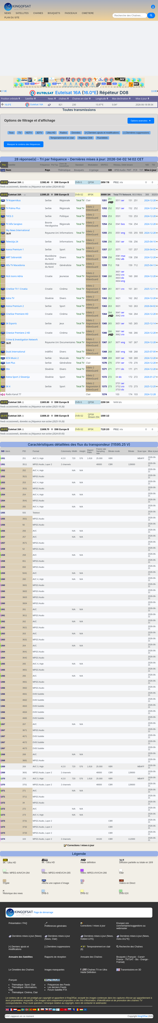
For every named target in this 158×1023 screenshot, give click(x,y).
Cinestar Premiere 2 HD (18, 332)
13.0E (154, 91)
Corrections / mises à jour (80, 845)
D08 (56, 182)
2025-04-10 (150, 241)
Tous (11, 132)
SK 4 (8, 386)
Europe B (64, 182)
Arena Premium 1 (15, 249)
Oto (8, 369)
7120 (103, 429)
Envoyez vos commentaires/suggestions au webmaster (130, 926)
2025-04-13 (150, 265)
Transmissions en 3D (128, 969)
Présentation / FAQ (18, 923)
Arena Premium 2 (15, 306)
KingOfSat (143, 1016)
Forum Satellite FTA (57, 990)
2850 (103, 182)
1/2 (107, 416)
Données (76, 132)
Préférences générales (56, 924)
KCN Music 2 (12, 358)
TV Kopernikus (13, 200)
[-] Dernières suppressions (136, 132)
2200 (103, 402)
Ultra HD (51, 132)
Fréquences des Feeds (59, 984)
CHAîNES (38, 13)
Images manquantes (54, 969)
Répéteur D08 (85, 138)
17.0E (4, 91)
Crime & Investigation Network (22, 339)
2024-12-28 (150, 200)
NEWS (7, 13)
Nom (8, 170)
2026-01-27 (150, 376)
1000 (103, 416)
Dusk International (15, 351)
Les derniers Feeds (57, 987)
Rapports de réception (55, 957)
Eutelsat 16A (68, 92)
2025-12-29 (150, 386)
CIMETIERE (88, 13)
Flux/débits (102, 138)
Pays (47, 170)
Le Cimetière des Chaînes (21, 969)
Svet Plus (10, 362)
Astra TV (10, 298)
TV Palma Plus (13, 208)
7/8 (107, 182)
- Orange (143, 959)
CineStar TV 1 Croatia (16, 288)
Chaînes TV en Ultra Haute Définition (93, 971)
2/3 (107, 429)
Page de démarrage (29, 912)
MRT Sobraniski (14, 257)
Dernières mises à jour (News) (25, 936)
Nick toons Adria (14, 276)
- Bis (135, 959)
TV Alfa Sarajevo (14, 224)
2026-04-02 (150, 249)
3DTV (39, 132)
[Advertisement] (79, 48)
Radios (63, 132)
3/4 (108, 194)
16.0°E (90, 92)
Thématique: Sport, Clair (23, 984)
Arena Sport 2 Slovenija (18, 376)
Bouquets (121, 957)
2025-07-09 (150, 351)
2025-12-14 (150, 323)
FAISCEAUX (71, 13)
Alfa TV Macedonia (15, 265)
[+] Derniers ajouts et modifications (102, 132)
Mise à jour (150, 170)
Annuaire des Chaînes (91, 957)
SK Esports (11, 323)
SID (110, 170)
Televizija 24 (12, 241)
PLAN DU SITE (11, 17)
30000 (104, 194)
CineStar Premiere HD (17, 313)
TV (19, 132)
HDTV (29, 132)
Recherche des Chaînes (129, 946)
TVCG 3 (9, 216)
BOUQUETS (54, 13)
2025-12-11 (150, 288)
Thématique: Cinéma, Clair (25, 992)
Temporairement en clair (62, 138)
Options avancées (141, 121)
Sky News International (18, 230)
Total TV (80, 200)
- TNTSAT (128, 959)
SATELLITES (22, 13)
